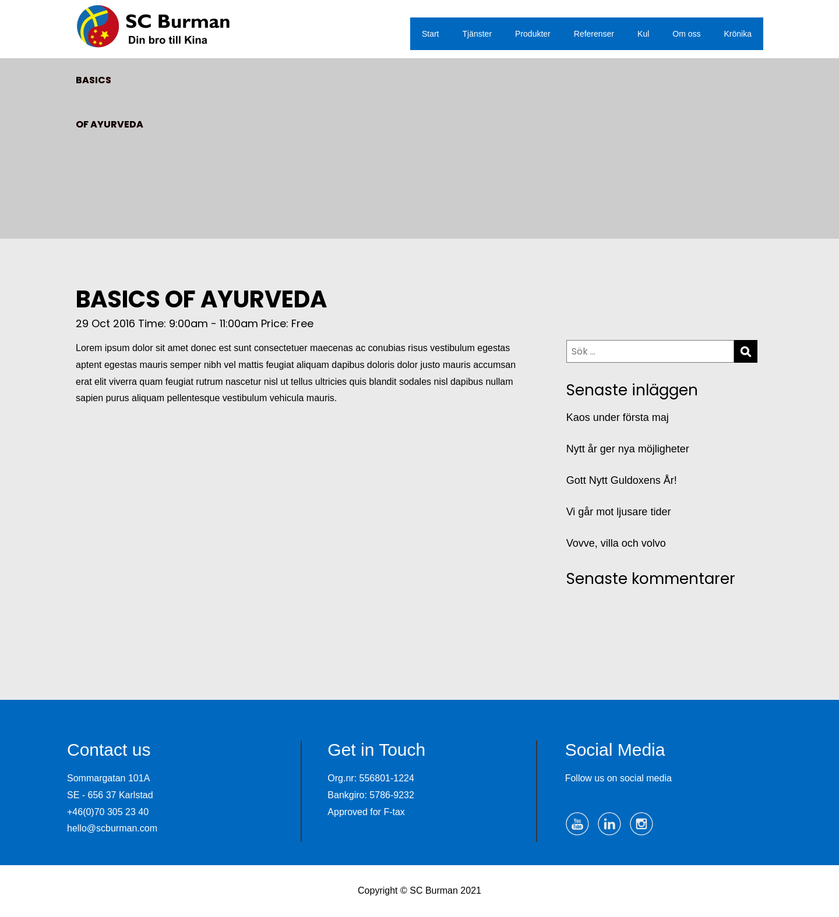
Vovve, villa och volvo (616, 543)
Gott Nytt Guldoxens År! (621, 480)
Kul (643, 33)
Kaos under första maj (617, 417)
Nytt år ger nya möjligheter (627, 449)
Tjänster (477, 33)
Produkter (533, 33)
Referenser (594, 33)
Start (430, 33)
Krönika (738, 33)
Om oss (686, 33)
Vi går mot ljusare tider (618, 512)
